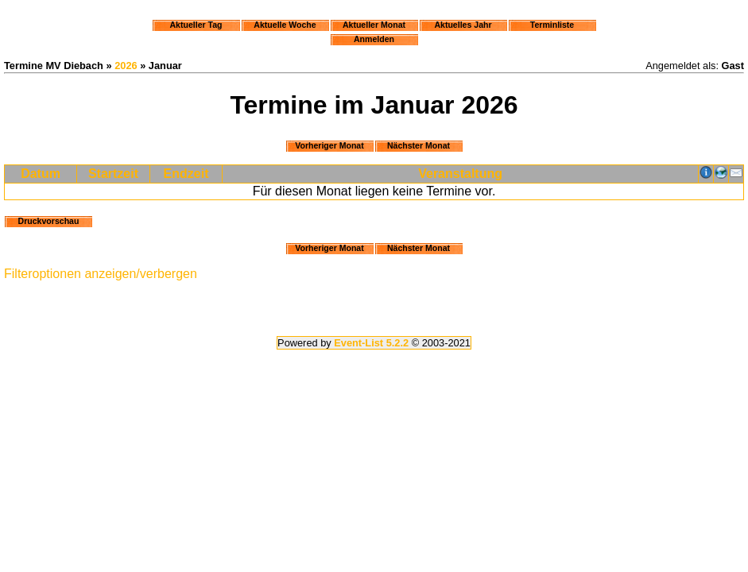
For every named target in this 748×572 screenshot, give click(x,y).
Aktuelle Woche (285, 24)
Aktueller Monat (374, 24)
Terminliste (552, 24)
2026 (125, 66)
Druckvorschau (48, 221)
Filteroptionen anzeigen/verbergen (100, 273)
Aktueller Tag (195, 24)
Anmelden (374, 39)
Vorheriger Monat (329, 145)
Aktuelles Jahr (462, 24)
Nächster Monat (418, 145)
